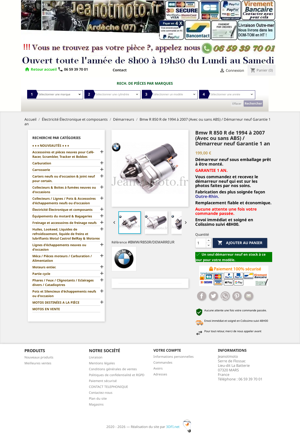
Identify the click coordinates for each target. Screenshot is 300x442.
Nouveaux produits (38, 357)
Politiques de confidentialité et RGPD (116, 375)
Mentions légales (102, 363)
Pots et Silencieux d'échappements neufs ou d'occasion (64, 293)
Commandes (162, 362)
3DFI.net (180, 426)
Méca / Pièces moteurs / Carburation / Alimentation (62, 258)
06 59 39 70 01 (73, 69)
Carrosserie (41, 170)
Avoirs (158, 368)
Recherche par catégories (56, 137)
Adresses (160, 374)
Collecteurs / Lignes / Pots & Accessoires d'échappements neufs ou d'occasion (64, 200)
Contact (120, 69)
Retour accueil (44, 69)
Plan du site (98, 398)
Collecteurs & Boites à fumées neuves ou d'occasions (64, 189)
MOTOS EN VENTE (46, 309)
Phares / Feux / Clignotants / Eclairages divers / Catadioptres (63, 282)
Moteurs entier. (44, 267)
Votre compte (167, 350)
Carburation (41, 163)
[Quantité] (200, 243)
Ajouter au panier (239, 243)
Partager (201, 295)
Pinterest (236, 295)
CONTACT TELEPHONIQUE (108, 386)
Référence (119, 242)
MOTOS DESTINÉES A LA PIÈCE (55, 302)
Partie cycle (41, 273)
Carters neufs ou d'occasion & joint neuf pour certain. (63, 178)
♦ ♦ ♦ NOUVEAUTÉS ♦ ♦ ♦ (50, 145)
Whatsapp (225, 295)
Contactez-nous (100, 392)
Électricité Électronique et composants (62, 209)
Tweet (213, 295)
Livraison (95, 357)
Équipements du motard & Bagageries (62, 216)
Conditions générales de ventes (113, 369)
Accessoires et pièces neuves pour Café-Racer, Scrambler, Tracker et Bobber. (63, 154)
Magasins (96, 404)
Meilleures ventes (37, 363)
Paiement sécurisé (103, 381)
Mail (248, 295)
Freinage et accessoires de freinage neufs (64, 223)
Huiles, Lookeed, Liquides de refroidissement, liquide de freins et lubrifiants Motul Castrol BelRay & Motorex (66, 233)
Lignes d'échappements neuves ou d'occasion (59, 247)
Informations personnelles (173, 356)
